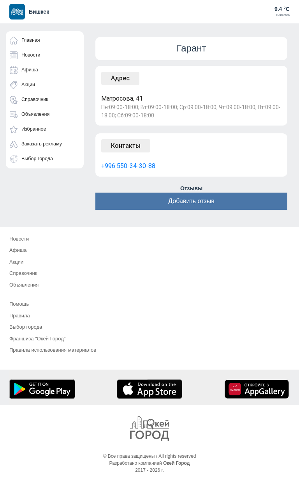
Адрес (120, 78)
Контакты (126, 145)
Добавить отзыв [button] (191, 201)
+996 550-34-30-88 (128, 166)
